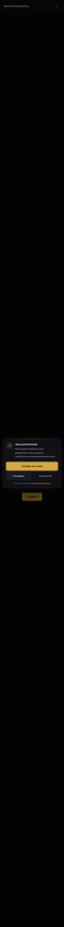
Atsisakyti (18, 476)
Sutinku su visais (32, 466)
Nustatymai (45, 476)
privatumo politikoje (42, 483)
